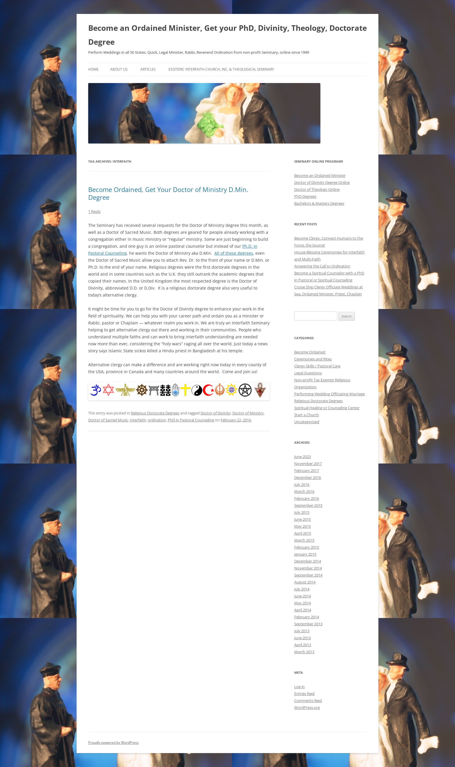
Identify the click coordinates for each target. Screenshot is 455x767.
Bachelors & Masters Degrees (319, 203)
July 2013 (301, 630)
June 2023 (302, 456)
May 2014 (302, 603)
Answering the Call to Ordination (322, 266)
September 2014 (308, 575)
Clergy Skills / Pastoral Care (317, 366)
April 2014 (302, 609)
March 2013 (304, 651)
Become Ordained (309, 352)
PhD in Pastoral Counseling (191, 420)
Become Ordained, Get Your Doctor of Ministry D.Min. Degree (168, 193)
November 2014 (308, 568)
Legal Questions (308, 373)
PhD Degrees (305, 196)
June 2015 (302, 519)
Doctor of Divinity (216, 413)
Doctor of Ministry (248, 413)
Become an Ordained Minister (320, 175)
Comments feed (308, 700)
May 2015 (302, 526)
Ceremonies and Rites (313, 359)
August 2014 (304, 582)
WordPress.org (307, 707)
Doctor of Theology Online (317, 189)
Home (93, 69)
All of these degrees (233, 253)
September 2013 (308, 623)
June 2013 (302, 637)
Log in (299, 686)
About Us (119, 69)
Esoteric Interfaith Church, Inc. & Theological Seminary (221, 69)
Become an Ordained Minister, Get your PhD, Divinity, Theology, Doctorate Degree (227, 35)
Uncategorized (306, 421)
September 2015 (308, 505)
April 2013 (302, 644)
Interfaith (138, 420)
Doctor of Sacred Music (108, 420)
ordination (157, 420)
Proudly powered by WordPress (113, 742)
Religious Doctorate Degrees (155, 413)
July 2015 (301, 512)
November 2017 (308, 463)
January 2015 (305, 554)
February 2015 (306, 547)
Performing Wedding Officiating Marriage (329, 393)
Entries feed (304, 693)
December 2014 (307, 561)
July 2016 (301, 484)
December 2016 (307, 477)
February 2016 (306, 498)
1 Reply (94, 211)
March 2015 (304, 540)
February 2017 (306, 470)
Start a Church (306, 414)
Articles (148, 69)
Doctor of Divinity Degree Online (322, 182)
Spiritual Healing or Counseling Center (327, 407)
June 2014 (302, 596)
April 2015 (302, 533)
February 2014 (306, 616)
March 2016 (304, 491)
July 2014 (301, 589)
